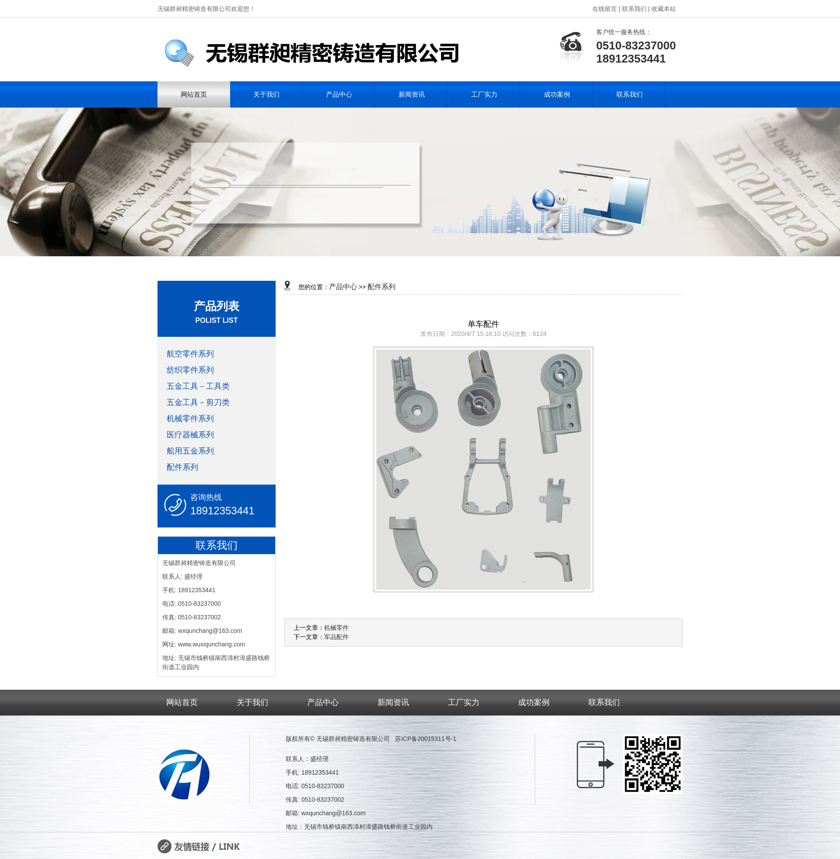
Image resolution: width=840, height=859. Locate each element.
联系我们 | (636, 8)
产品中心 (339, 94)
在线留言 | (606, 8)
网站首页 (194, 94)
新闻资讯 (412, 94)
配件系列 (182, 467)
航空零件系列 (190, 353)
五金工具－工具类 (198, 386)
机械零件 (336, 627)
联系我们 (629, 94)
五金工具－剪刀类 (198, 402)
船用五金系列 (190, 451)
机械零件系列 (190, 418)
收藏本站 (663, 8)
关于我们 (266, 94)
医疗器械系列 (190, 434)
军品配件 (336, 636)
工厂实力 (484, 94)
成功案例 (557, 94)
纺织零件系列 (190, 370)
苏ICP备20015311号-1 (425, 738)
